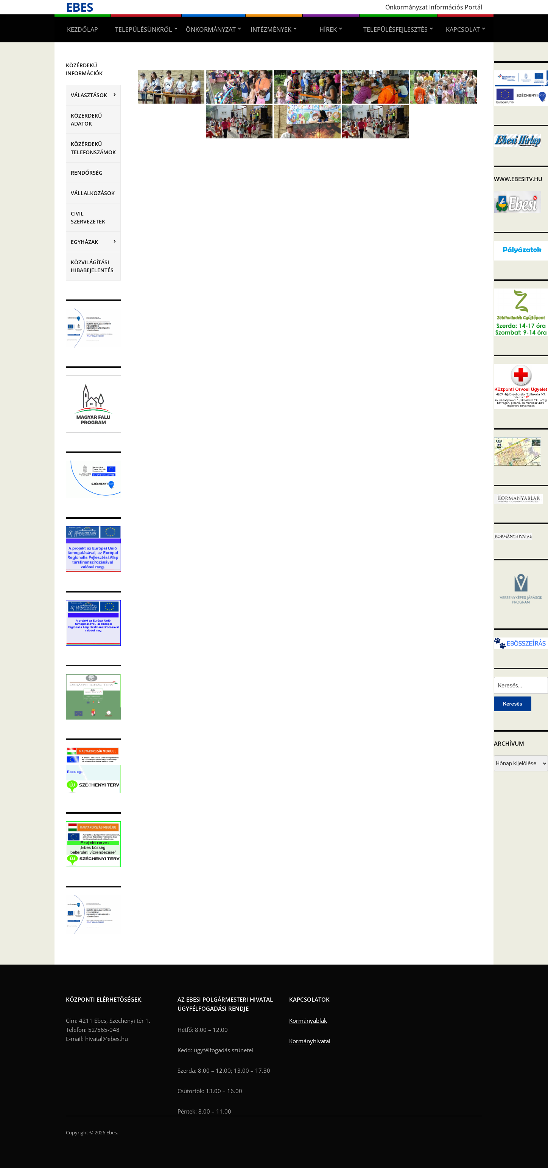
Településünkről (143, 29)
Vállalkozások (93, 193)
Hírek (328, 29)
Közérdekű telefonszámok (93, 147)
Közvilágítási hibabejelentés (92, 266)
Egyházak (84, 241)
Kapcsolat (463, 29)
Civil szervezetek (88, 217)
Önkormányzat (211, 29)
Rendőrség (87, 172)
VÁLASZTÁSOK (89, 95)
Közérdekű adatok (86, 119)
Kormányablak (308, 1020)
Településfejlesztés (395, 29)
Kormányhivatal (309, 1041)
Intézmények (271, 29)
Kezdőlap (82, 29)
